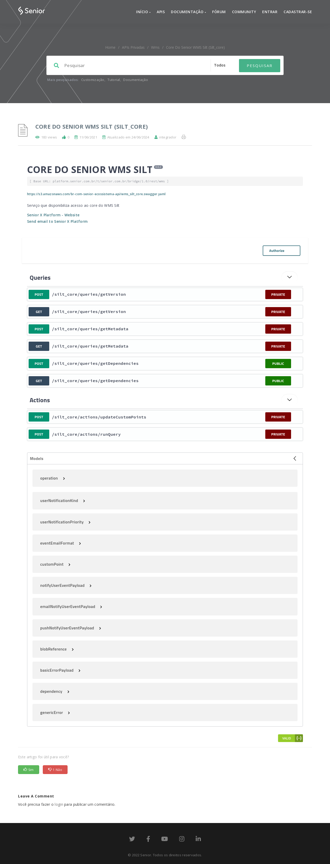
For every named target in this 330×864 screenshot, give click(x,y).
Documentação (188, 11)
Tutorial (114, 79)
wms (155, 47)
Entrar (269, 11)
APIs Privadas (133, 47)
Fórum (219, 11)
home (110, 47)
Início (143, 11)
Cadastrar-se (298, 11)
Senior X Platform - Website (53, 214)
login (59, 804)
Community (244, 11)
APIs (161, 11)
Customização (92, 79)
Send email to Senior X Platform (57, 221)
